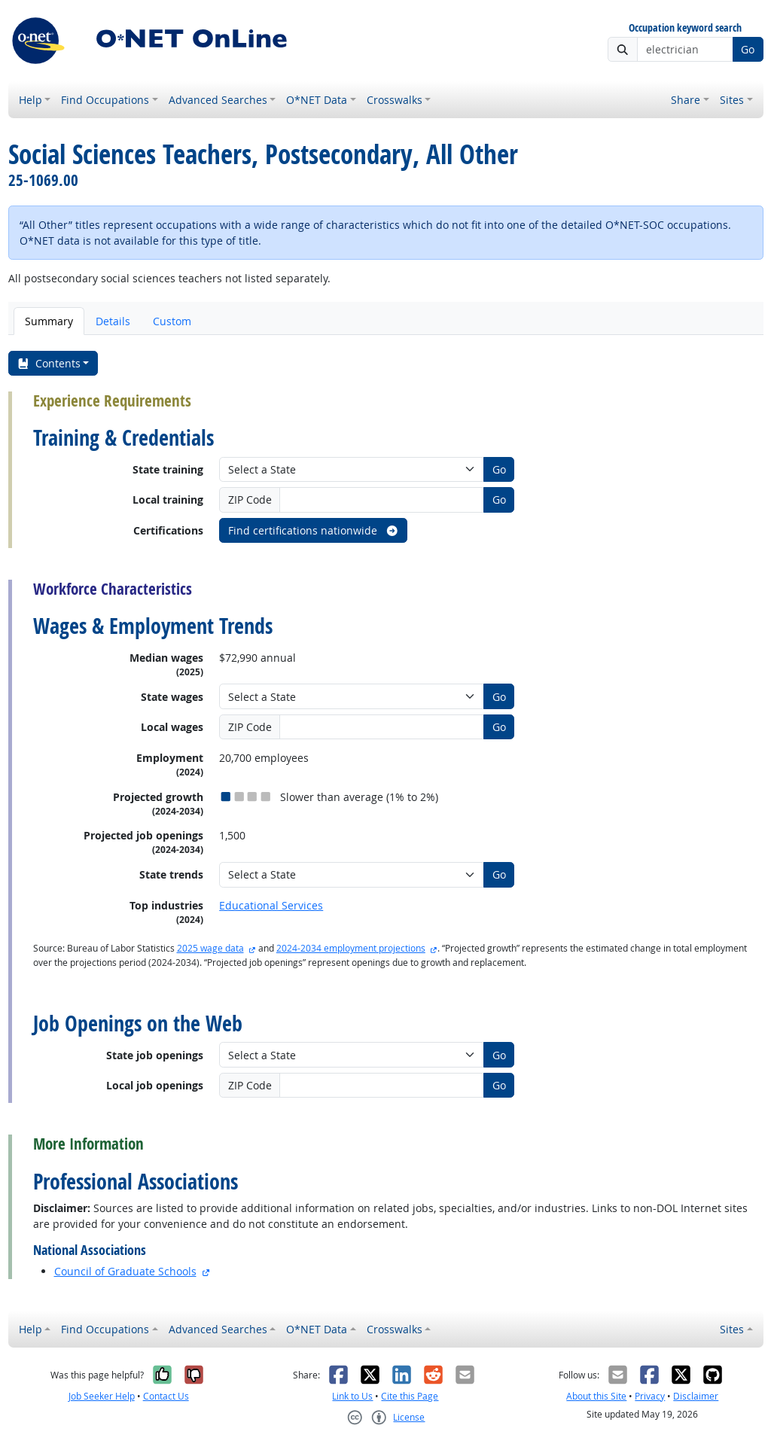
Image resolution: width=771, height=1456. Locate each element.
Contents (49, 363)
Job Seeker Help (102, 1396)
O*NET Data (316, 100)
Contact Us (166, 1396)
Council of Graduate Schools (125, 1271)
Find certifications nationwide (313, 530)
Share (685, 100)
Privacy (650, 1396)
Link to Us (352, 1396)
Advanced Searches (218, 100)
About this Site (596, 1396)
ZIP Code (250, 499)
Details (113, 321)
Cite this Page (409, 1396)
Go (747, 49)
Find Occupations (105, 100)
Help (30, 100)
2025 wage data (210, 948)
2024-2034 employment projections (350, 948)
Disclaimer (695, 1396)
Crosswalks (394, 100)
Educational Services (271, 905)
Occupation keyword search (685, 28)
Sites (732, 100)
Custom (172, 321)
